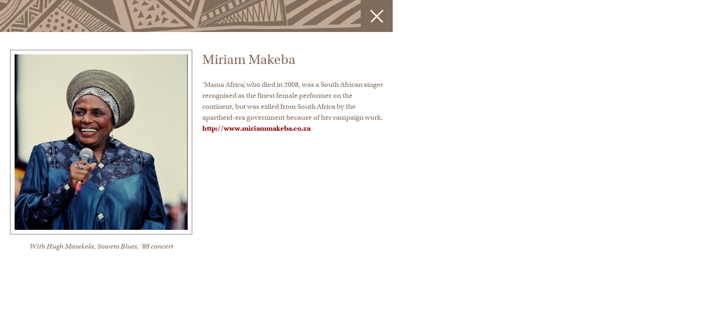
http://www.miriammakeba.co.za (256, 128)
